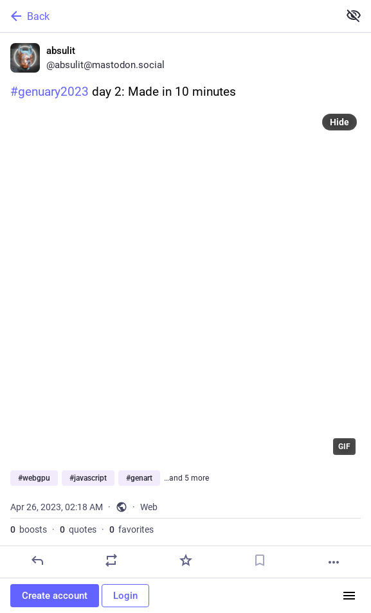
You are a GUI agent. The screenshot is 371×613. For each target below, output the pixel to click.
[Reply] (37, 560)
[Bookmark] (259, 560)
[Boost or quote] (111, 560)
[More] (333, 562)
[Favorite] (186, 560)
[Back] (168, 16)
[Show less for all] (353, 15)
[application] (185, 285)
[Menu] (349, 595)
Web (149, 507)
